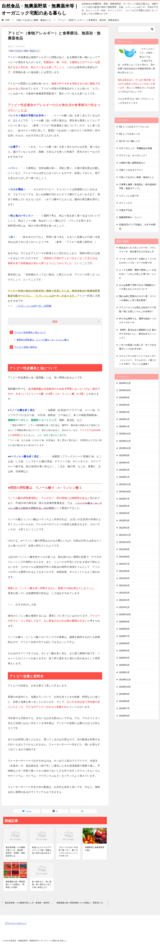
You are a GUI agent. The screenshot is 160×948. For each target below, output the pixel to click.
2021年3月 (124, 592)
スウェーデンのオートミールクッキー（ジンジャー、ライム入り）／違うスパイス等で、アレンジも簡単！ (137, 360)
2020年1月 (124, 672)
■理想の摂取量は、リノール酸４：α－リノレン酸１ (43, 339)
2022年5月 (124, 506)
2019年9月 (124, 694)
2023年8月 (124, 455)
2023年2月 (124, 470)
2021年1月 (124, 607)
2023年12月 (125, 433)
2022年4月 (124, 513)
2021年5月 (124, 578)
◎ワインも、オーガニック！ (133, 155)
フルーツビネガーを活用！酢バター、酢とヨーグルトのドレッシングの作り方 (68, 851)
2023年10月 (125, 448)
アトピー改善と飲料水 (26, 347)
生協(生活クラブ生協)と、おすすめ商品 (137, 226)
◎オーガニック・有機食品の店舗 (135, 148)
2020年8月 (124, 629)
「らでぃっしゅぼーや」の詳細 (33, 305)
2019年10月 (125, 686)
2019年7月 (124, 708)
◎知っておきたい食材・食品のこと (24, 51)
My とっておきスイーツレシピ (134, 126)
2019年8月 (124, 701)
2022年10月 (125, 491)
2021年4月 (124, 585)
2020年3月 (124, 665)
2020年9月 (124, 621)
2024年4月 (124, 404)
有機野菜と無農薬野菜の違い (94, 848)
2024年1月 (124, 426)
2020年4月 (124, 658)
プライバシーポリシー (16, 923)
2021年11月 (125, 535)
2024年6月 (124, 397)
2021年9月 (124, 549)
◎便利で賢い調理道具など (132, 162)
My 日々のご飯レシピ (129, 141)
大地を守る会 (125, 210)
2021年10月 (125, 542)
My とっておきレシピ (129, 134)
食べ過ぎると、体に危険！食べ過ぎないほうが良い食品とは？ (41, 884)
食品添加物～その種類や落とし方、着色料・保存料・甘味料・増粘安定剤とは (15, 851)
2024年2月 (124, 419)
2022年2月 (124, 527)
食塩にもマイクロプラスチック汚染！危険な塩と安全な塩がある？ (41, 850)
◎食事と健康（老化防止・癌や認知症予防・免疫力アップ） (137, 186)
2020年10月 (125, 614)
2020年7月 (124, 636)
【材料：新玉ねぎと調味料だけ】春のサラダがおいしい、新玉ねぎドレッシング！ (137, 333)
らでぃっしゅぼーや (129, 195)
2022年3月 (124, 520)
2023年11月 (125, 441)
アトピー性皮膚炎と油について (30, 332)
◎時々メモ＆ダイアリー (131, 170)
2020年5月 (124, 650)
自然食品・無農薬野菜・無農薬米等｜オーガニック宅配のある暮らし (39, 9)
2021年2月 (124, 600)
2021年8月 (124, 556)
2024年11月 (125, 383)
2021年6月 (124, 571)
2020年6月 (124, 643)
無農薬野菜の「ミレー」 (131, 217)
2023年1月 (124, 477)
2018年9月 (124, 715)
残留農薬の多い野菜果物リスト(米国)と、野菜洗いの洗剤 (15, 884)
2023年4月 (124, 462)
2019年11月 (125, 679)
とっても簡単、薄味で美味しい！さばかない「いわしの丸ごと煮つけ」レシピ (137, 274)
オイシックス (125, 203)
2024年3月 (124, 412)
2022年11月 (125, 484)
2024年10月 (125, 390)
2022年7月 (124, 498)
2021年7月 (124, 563)
